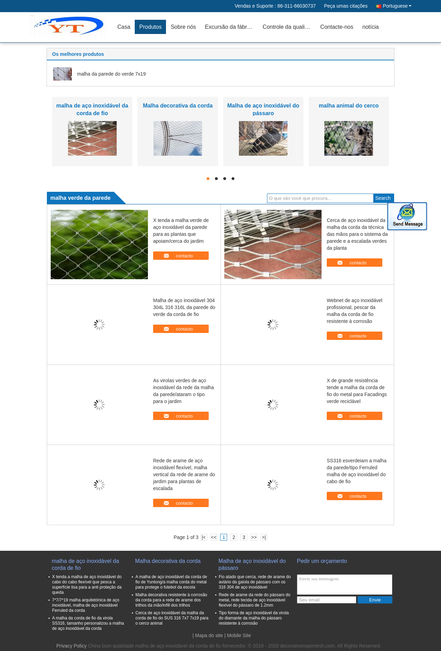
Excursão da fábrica (229, 27)
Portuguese (397, 6)
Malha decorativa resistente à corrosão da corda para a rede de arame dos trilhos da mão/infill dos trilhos (171, 600)
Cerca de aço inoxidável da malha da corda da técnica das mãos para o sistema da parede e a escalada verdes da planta (357, 234)
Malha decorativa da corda (178, 106)
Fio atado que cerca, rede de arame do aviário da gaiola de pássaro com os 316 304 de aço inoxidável (255, 582)
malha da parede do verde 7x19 (111, 74)
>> (254, 537)
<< (213, 537)
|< (204, 537)
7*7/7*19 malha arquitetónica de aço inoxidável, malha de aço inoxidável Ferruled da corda (85, 605)
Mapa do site (209, 635)
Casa (123, 27)
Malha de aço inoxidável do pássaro (252, 564)
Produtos (150, 27)
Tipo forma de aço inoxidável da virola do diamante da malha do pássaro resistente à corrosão (254, 618)
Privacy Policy (71, 646)
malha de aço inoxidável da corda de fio (85, 564)
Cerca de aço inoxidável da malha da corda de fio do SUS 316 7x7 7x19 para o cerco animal (171, 618)
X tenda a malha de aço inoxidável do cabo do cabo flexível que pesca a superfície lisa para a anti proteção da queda (87, 584)
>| (264, 537)
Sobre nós (183, 27)
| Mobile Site (237, 635)
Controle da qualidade (289, 27)
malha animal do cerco (349, 106)
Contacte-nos (336, 27)
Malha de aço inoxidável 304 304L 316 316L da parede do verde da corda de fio (184, 307)
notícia (371, 27)
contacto (184, 255)
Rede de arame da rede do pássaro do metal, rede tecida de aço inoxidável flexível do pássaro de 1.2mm (254, 600)
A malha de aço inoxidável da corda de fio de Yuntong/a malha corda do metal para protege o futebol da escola (171, 582)
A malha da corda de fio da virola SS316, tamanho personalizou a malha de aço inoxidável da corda (88, 623)
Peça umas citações (345, 6)
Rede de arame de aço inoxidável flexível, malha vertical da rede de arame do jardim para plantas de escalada (184, 474)
